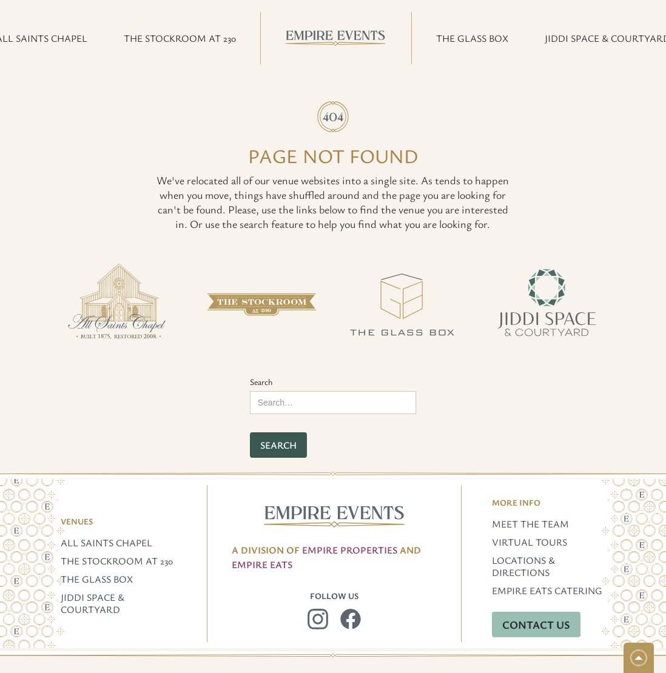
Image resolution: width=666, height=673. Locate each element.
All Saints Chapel (106, 543)
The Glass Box (97, 579)
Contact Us (536, 624)
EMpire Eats (262, 564)
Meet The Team (530, 524)
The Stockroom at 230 (117, 561)
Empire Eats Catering (547, 590)
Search (261, 381)
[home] (336, 38)
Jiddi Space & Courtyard (92, 603)
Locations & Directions (523, 566)
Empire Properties (349, 550)
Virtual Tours (529, 542)
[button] (180, 38)
